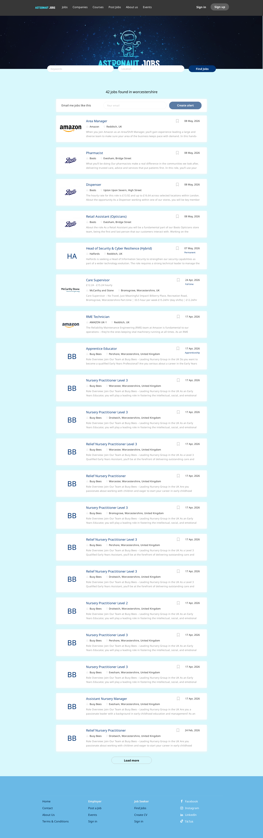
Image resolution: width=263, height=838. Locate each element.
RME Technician (97, 317)
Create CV (140, 815)
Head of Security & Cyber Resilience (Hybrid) (119, 248)
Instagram (192, 808)
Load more (131, 760)
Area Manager (96, 121)
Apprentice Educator (101, 348)
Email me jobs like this (76, 105)
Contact (47, 808)
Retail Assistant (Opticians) (106, 216)
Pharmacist (94, 153)
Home (46, 801)
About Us (48, 815)
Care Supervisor (98, 280)
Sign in (201, 7)
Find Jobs (202, 69)
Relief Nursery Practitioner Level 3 (111, 444)
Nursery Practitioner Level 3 (107, 380)
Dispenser (93, 184)
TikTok (186, 821)
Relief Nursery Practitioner (106, 476)
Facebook (191, 801)
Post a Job (94, 808)
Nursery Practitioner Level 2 (107, 603)
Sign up (219, 7)
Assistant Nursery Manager (106, 699)
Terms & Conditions (55, 821)
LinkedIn (191, 815)
